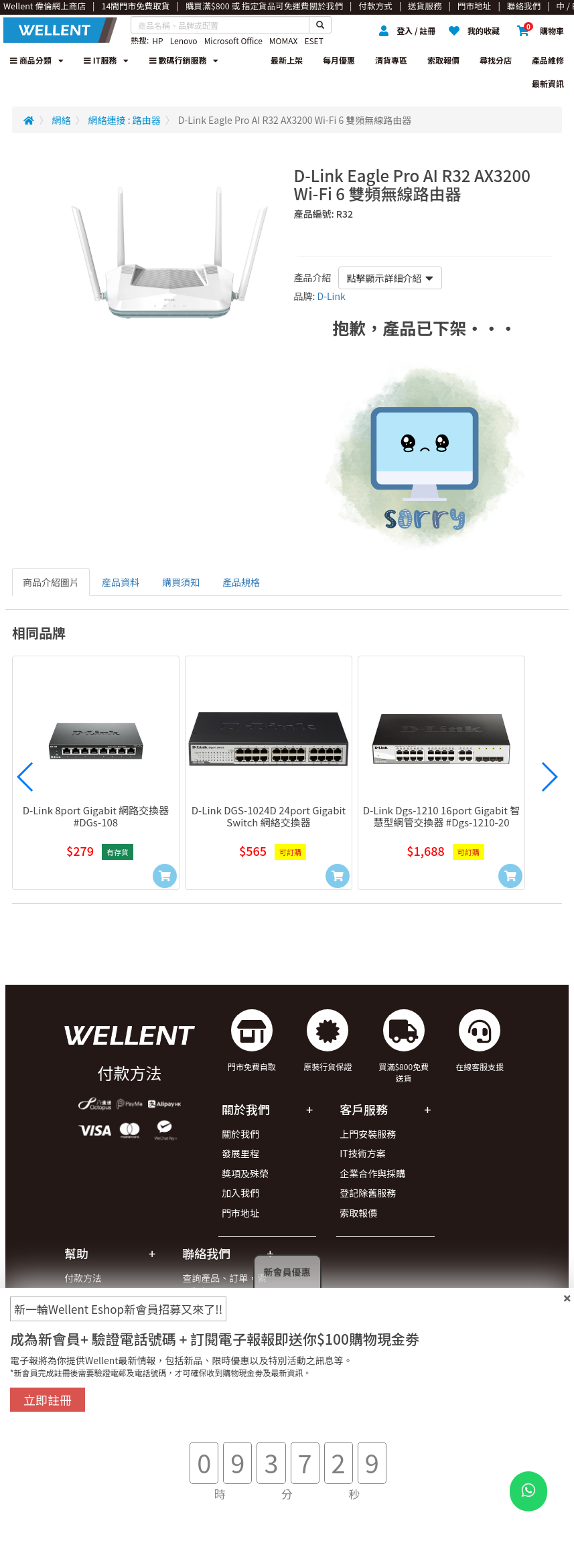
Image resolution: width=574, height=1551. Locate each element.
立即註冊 (47, 1399)
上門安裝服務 (368, 1133)
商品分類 (37, 60)
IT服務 (106, 60)
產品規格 (241, 582)
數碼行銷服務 (184, 60)
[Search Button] (320, 24)
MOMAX (283, 40)
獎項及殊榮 (245, 1173)
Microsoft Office (233, 40)
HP (157, 40)
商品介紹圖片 (51, 582)
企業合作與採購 (372, 1173)
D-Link (331, 296)
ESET (313, 40)
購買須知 (181, 582)
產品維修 (548, 60)
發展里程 (240, 1153)
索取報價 (443, 60)
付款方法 (83, 1277)
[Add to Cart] (165, 876)
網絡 (61, 120)
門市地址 (240, 1213)
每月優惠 (339, 60)
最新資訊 (548, 83)
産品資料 (120, 582)
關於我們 (240, 1133)
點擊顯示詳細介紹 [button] (390, 278)
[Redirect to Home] (29, 120)
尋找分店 (496, 60)
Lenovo (184, 40)
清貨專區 (391, 60)
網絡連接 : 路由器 (124, 120)
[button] (25, 777)
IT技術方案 (363, 1153)
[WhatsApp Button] (528, 1491)
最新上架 (287, 60)
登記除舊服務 (368, 1192)
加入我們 (240, 1192)
